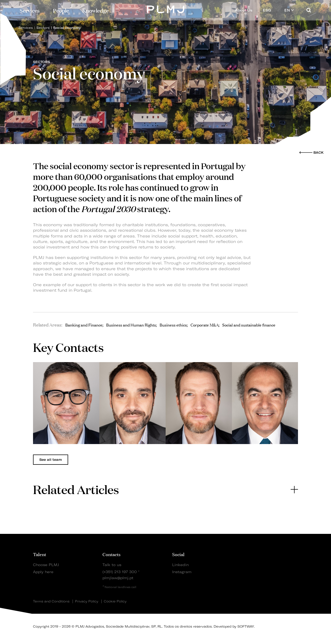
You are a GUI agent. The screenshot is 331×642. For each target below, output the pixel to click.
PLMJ (165, 8)
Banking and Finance (83, 325)
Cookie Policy (115, 601)
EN (289, 10)
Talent (39, 554)
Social (178, 554)
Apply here (43, 571)
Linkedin (180, 564)
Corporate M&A (205, 325)
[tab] (165, 489)
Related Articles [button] (165, 489)
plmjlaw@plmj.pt (117, 577)
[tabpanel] (66, 403)
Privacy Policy (86, 601)
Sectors (43, 28)
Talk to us (111, 564)
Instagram (182, 571)
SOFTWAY (245, 626)
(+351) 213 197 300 (119, 571)
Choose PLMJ (46, 564)
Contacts (111, 554)
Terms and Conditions (51, 601)
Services (30, 10)
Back (318, 152)
